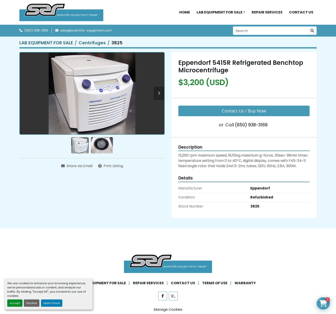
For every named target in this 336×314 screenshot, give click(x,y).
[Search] (270, 32)
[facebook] (162, 296)
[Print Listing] (110, 167)
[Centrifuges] (92, 44)
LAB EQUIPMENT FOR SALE (219, 12)
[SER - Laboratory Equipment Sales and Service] (168, 264)
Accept (15, 303)
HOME (184, 12)
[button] (221, 12)
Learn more (51, 303)
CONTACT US (301, 12)
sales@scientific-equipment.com (86, 31)
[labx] (173, 296)
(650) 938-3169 (36, 31)
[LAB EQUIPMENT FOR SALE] (46, 44)
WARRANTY (245, 283)
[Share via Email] (76, 167)
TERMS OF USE (214, 283)
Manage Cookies (168, 310)
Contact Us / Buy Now (244, 112)
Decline (31, 303)
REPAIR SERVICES (267, 12)
